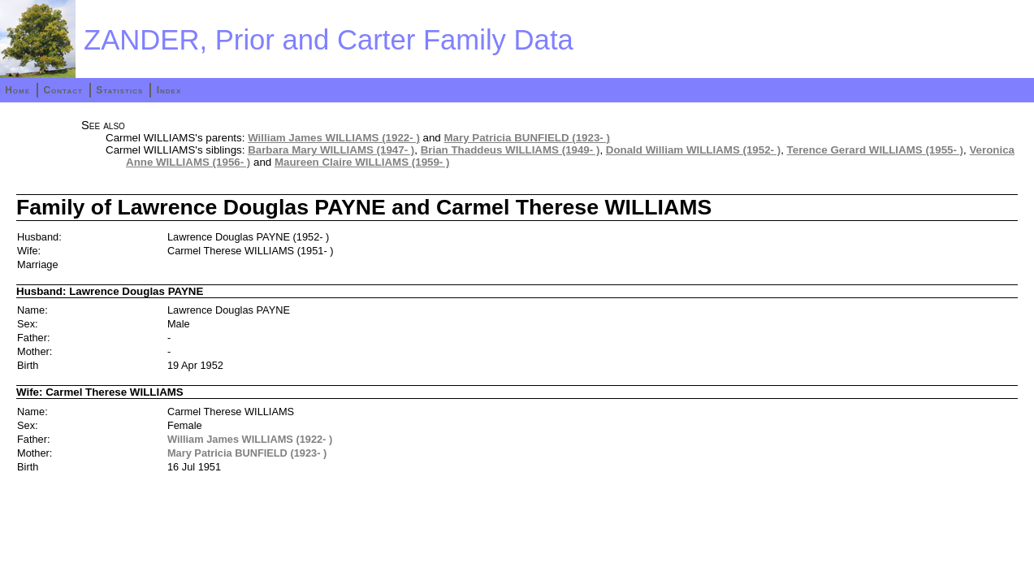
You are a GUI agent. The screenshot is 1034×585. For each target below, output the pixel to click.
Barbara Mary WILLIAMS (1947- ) (331, 150)
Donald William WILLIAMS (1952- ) (693, 150)
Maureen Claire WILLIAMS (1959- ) (362, 162)
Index (169, 90)
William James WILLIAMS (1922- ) (334, 138)
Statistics (119, 90)
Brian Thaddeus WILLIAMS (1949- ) (510, 150)
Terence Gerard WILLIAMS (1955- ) (875, 150)
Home (17, 90)
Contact (62, 90)
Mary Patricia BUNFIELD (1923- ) (526, 138)
